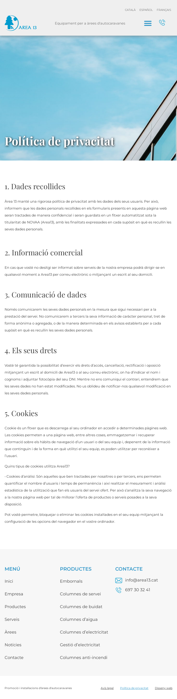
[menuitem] (130, 10)
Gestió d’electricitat (80, 644)
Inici (9, 581)
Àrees (10, 632)
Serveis (12, 619)
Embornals (71, 581)
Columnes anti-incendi (83, 657)
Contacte (14, 657)
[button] (148, 23)
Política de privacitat (134, 688)
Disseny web (163, 688)
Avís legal (107, 688)
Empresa (14, 594)
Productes (15, 606)
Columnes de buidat (81, 606)
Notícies (13, 644)
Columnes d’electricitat (84, 632)
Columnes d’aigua (79, 619)
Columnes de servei (80, 594)
